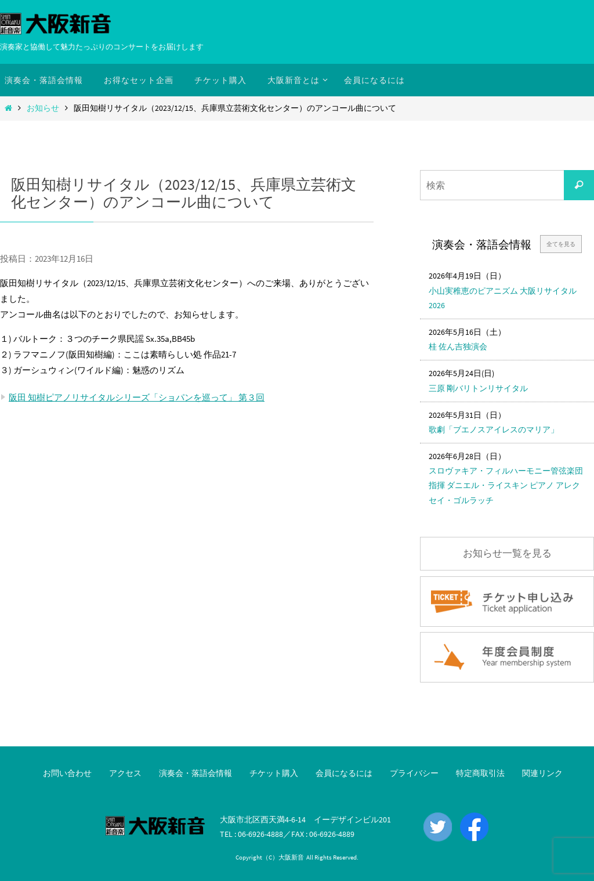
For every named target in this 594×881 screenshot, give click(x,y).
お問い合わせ (67, 773)
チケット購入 (273, 773)
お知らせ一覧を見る (507, 553)
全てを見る (560, 244)
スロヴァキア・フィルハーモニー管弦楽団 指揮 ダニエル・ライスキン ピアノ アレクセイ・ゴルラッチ (506, 485)
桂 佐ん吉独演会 (458, 346)
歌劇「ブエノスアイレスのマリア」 (494, 429)
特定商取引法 (480, 773)
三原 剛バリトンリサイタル (478, 388)
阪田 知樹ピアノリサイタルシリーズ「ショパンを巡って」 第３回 (137, 397)
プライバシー (414, 773)
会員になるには (344, 773)
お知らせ (43, 108)
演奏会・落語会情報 (195, 773)
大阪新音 (291, 857)
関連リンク (542, 773)
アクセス (125, 773)
